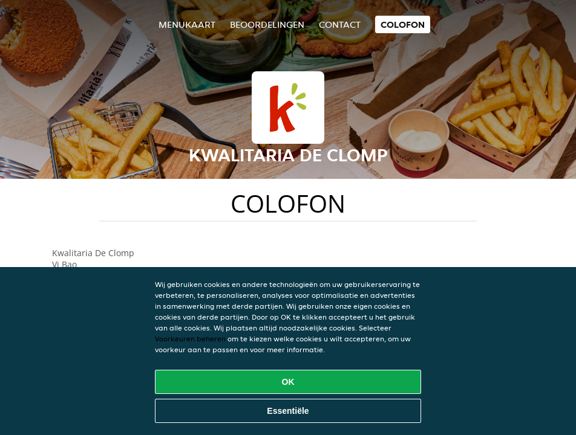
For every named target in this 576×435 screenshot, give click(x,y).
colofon (403, 24)
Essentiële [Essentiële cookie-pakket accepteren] (288, 411)
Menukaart (187, 24)
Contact (340, 24)
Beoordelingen (267, 24)
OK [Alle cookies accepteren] (288, 382)
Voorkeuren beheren (190, 338)
